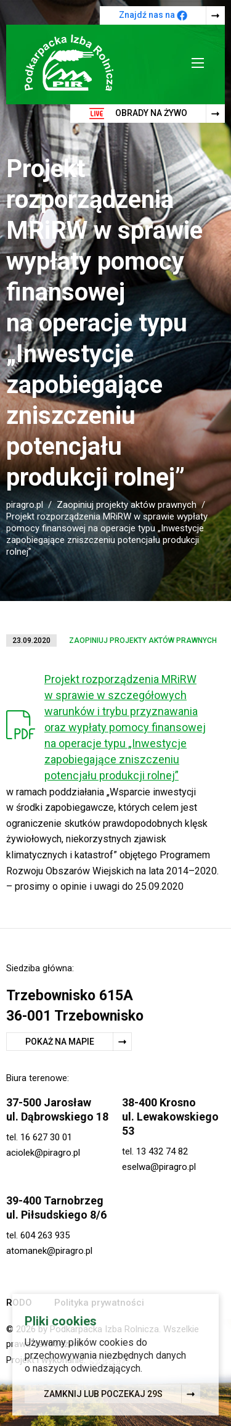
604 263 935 (45, 1235)
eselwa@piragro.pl (159, 1166)
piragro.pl (24, 504)
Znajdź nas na (153, 15)
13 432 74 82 (162, 1151)
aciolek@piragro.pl (43, 1152)
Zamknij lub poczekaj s (103, 1394)
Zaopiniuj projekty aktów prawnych (127, 504)
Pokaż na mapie (59, 1042)
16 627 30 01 (46, 1137)
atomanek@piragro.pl (49, 1250)
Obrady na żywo (138, 113)
